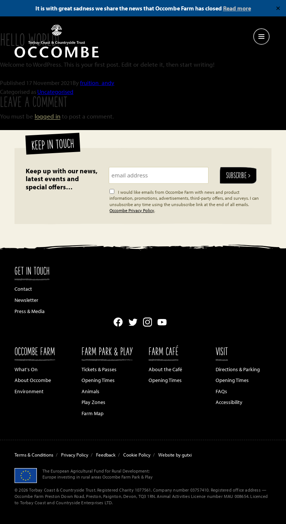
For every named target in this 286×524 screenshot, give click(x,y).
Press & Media (30, 311)
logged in (47, 116)
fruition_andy (97, 82)
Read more (237, 8)
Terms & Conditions (34, 455)
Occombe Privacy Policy (131, 210)
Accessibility (229, 402)
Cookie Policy (136, 455)
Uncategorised (55, 91)
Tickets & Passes (99, 369)
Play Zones (93, 402)
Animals (90, 391)
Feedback (105, 455)
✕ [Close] (278, 8)
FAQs (221, 391)
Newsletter (26, 300)
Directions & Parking (238, 369)
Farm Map (93, 413)
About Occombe (33, 380)
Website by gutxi (175, 455)
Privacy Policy (74, 455)
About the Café (165, 369)
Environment (29, 391)
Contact (23, 288)
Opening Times (98, 380)
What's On (26, 369)
